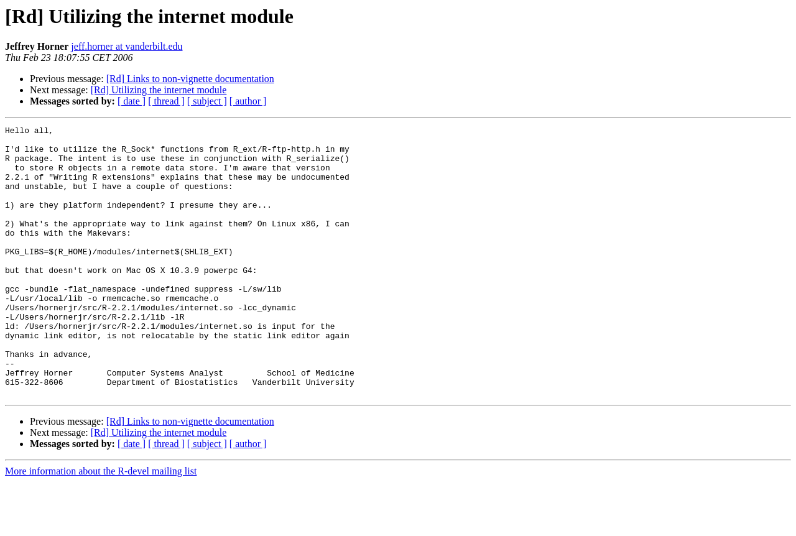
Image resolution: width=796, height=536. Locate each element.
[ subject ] (207, 101)
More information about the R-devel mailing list (101, 525)
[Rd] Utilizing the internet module (159, 90)
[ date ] (132, 101)
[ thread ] (166, 101)
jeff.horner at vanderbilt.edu (126, 46)
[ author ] (248, 101)
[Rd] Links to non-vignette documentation (190, 78)
